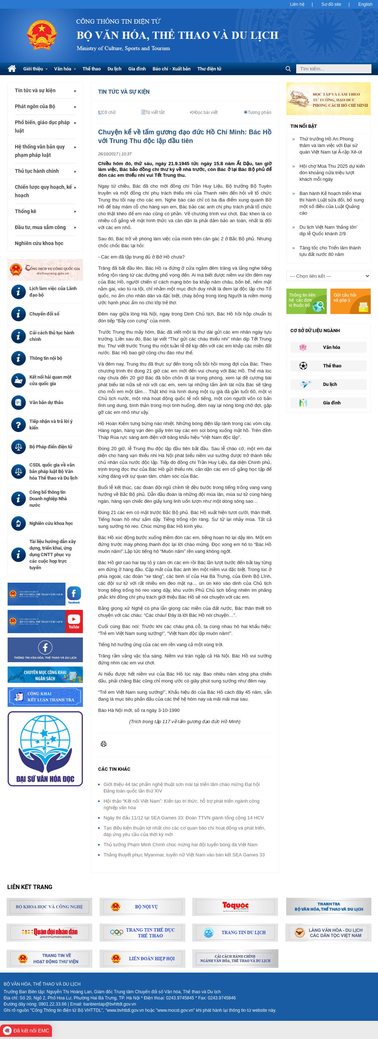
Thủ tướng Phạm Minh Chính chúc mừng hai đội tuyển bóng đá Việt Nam (180, 844)
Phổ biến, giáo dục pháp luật (42, 126)
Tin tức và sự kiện (35, 90)
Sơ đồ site (331, 4)
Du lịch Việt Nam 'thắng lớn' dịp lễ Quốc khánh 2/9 (328, 230)
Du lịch (114, 69)
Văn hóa (65, 69)
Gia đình (137, 69)
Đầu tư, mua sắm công (40, 227)
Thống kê (25, 211)
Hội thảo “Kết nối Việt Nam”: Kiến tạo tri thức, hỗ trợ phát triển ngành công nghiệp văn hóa (182, 804)
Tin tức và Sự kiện (124, 92)
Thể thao (92, 69)
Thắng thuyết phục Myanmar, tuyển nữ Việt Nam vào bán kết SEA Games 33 (184, 854)
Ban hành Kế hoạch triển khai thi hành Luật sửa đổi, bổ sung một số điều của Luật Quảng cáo (331, 203)
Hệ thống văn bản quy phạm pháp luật (40, 151)
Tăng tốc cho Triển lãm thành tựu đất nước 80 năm (330, 251)
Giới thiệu (35, 69)
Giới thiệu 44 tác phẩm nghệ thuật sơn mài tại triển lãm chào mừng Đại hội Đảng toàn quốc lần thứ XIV (182, 788)
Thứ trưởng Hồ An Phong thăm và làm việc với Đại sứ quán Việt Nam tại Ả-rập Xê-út (330, 145)
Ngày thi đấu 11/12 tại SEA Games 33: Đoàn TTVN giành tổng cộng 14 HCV (184, 817)
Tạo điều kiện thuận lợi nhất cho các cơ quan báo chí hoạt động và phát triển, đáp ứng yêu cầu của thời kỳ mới (184, 831)
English (365, 4)
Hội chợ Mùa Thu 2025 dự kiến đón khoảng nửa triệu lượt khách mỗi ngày (332, 172)
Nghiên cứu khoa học (39, 243)
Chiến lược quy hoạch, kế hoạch (43, 191)
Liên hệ (297, 4)
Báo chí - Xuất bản (171, 69)
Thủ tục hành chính (37, 171)
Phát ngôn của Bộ (35, 106)
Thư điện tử (209, 69)
